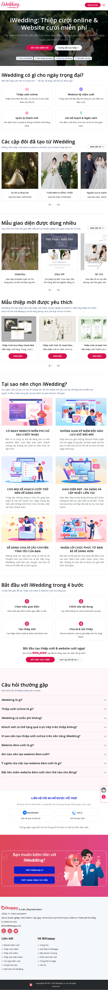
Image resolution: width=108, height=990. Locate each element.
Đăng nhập (93, 5)
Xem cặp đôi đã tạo (69, 659)
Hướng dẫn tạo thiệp (68, 47)
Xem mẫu (19, 356)
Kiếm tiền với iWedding (12, 969)
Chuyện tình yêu (9, 965)
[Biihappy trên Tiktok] (10, 931)
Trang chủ (43, 945)
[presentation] (50, 204)
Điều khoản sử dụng (47, 953)
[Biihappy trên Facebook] (3, 930)
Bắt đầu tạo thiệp (40, 659)
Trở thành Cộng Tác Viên (34, 880)
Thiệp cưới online (9, 949)
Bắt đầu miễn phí (39, 47)
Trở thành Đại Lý (34, 870)
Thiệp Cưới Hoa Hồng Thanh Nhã (20, 345)
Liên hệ (42, 965)
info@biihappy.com (12, 925)
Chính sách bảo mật (47, 957)
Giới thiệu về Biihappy (48, 949)
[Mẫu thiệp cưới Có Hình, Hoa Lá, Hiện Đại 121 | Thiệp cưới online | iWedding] (59, 329)
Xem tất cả (96, 146)
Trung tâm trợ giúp (47, 961)
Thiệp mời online (9, 953)
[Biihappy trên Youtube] (16, 931)
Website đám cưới (10, 945)
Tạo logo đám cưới (10, 961)
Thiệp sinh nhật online (12, 957)
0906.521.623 (10, 921)
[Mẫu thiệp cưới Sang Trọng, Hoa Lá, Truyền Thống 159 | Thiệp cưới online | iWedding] (20, 329)
